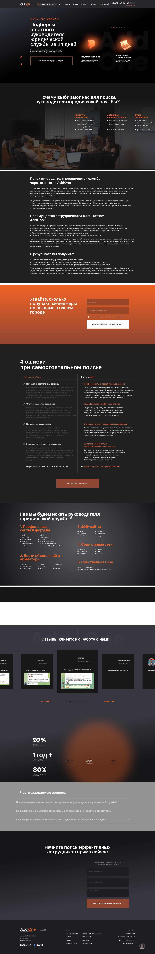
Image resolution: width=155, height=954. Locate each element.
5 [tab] (82, 701)
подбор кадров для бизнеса (91, 933)
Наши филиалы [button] (87, 943)
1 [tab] (67, 701)
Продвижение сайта (25, 948)
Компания (85, 940)
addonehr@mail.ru (129, 943)
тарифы (68, 937)
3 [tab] (75, 701)
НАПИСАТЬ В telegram (127, 940)
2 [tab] (71, 701)
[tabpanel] (90, 47)
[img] (21, 64)
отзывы (68, 940)
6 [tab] (86, 701)
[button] (130, 6)
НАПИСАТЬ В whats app (127, 937)
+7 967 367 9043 (130, 933)
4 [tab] (79, 701)
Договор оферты (24, 938)
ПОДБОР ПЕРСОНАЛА (72, 933)
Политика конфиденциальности (28, 935)
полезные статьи (71, 943)
